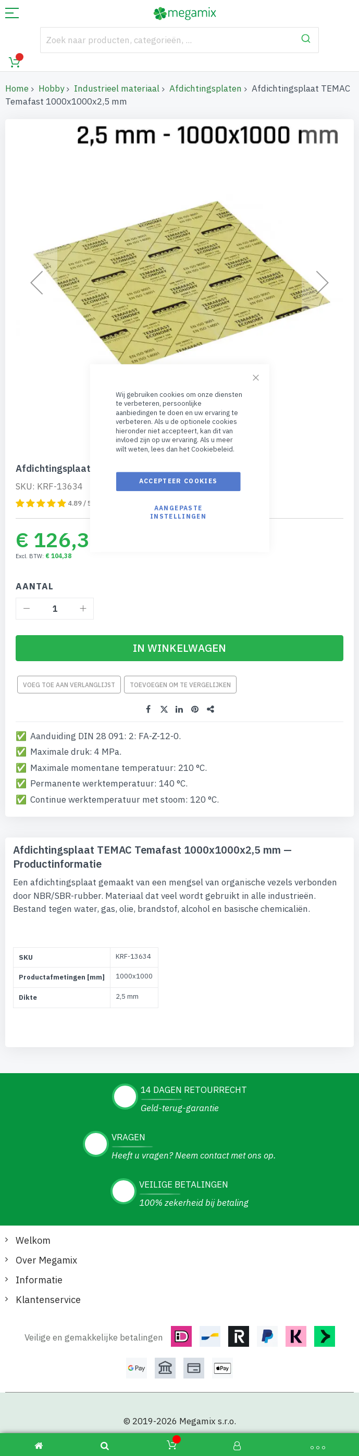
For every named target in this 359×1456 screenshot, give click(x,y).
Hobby (51, 88)
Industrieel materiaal (116, 88)
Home (17, 88)
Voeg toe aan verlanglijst (69, 685)
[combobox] (179, 40)
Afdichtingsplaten (205, 88)
